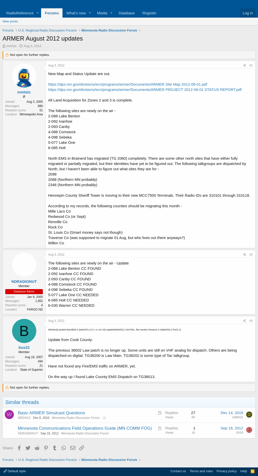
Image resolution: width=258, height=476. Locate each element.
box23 (24, 347)
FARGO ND (35, 309)
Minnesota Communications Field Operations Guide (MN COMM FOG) (85, 428)
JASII (239, 432)
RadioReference (20, 13)
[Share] (244, 66)
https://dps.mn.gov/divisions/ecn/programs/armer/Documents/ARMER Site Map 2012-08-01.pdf (127, 84)
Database (127, 13)
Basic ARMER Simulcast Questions (51, 413)
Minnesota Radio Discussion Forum (76, 418)
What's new (76, 13)
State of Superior (31, 369)
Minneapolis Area (31, 114)
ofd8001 (237, 417)
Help (243, 471)
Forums (52, 13)
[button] (37, 13)
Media (102, 13)
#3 (251, 321)
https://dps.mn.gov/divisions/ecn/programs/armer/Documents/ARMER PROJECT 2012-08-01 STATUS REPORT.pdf (145, 89)
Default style (15, 471)
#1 (251, 65)
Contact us (178, 471)
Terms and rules (201, 471)
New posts (10, 21)
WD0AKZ (24, 418)
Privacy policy (227, 471)
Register (149, 13)
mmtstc (11, 46)
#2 (251, 254)
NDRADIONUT (24, 281)
